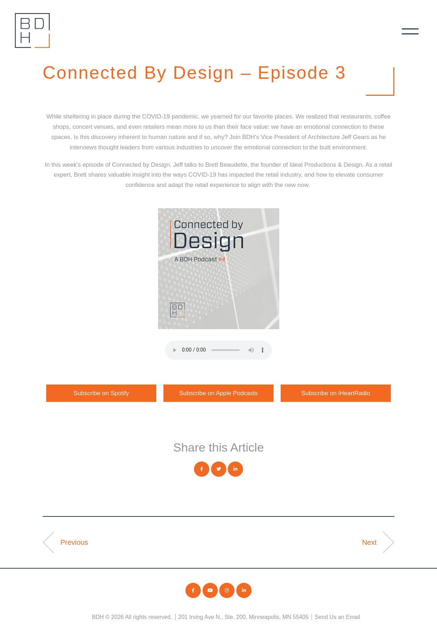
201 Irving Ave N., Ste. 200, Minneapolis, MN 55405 (243, 617)
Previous (74, 542)
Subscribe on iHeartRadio (335, 393)
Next (369, 542)
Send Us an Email (337, 617)
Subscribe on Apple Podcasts (218, 393)
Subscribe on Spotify (101, 393)
